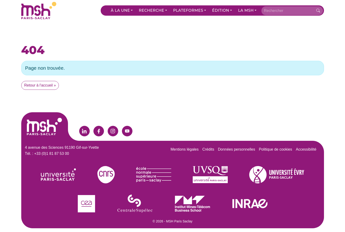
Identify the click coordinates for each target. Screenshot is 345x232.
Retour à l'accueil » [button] (40, 85)
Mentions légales (185, 149)
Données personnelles (236, 149)
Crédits (208, 149)
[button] (122, 10)
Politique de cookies (275, 149)
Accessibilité (306, 149)
